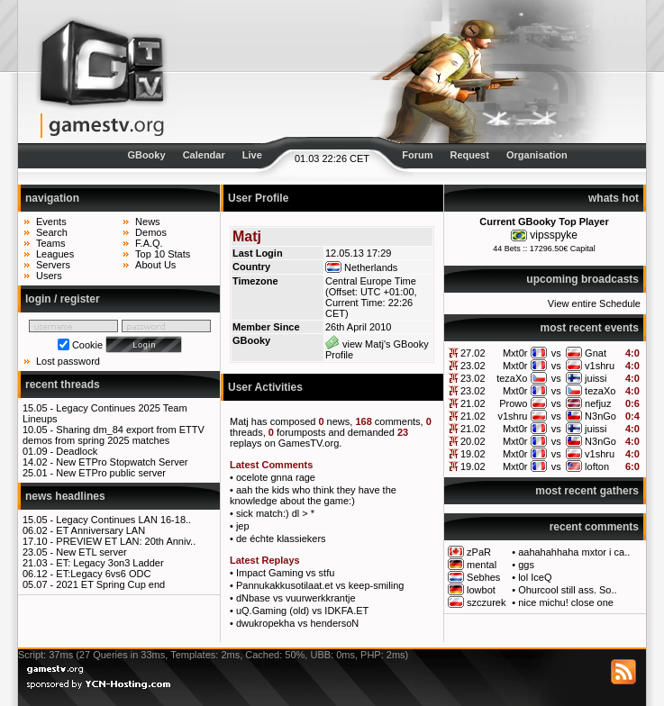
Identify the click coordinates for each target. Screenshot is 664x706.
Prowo (513, 403)
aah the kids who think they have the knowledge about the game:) (313, 495)
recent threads (62, 384)
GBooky (146, 154)
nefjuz (598, 403)
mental (481, 564)
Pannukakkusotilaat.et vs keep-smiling (320, 585)
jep (243, 525)
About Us (155, 264)
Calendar (204, 154)
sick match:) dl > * (275, 513)
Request (469, 154)
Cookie (87, 344)
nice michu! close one (566, 602)
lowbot (481, 589)
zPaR (479, 552)
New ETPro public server (111, 472)
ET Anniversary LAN (100, 530)
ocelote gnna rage (275, 477)
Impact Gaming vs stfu (285, 572)
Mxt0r (515, 353)
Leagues (55, 254)
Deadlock (76, 451)
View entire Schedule (594, 303)
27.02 (473, 353)
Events (51, 221)
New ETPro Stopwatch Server (121, 462)
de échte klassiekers (281, 538)
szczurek (486, 602)
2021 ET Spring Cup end (110, 584)
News (147, 221)
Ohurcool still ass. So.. (567, 589)
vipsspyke (554, 235)
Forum (417, 154)
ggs (526, 564)
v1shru (599, 365)
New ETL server (91, 552)
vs (556, 353)
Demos (151, 232)
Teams (50, 243)
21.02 (473, 403)
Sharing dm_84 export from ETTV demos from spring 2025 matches (114, 435)
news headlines (65, 496)
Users (49, 275)
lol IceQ (534, 577)
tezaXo (511, 378)
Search (52, 232)
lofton (597, 466)
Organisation (537, 154)
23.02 (473, 365)
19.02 (473, 453)
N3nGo (600, 416)
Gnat (595, 353)
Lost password (68, 361)
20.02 (473, 441)
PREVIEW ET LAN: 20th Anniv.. (126, 541)
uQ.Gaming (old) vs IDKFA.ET (302, 610)
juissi (595, 378)
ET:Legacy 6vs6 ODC (103, 573)
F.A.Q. (149, 243)
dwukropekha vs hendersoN (297, 623)
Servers (53, 264)
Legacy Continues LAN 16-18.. (123, 519)
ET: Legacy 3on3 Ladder (109, 562)
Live (252, 154)
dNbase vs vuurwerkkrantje (296, 598)
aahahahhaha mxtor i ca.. (574, 552)
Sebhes (483, 577)
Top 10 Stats (162, 254)
